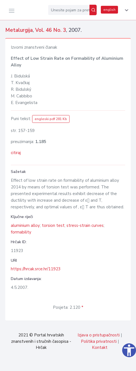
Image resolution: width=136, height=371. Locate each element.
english (109, 9)
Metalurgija (19, 30)
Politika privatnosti (99, 341)
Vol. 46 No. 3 (50, 30)
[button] (125, 10)
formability (21, 232)
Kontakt (99, 347)
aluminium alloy (25, 225)
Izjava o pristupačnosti (99, 335)
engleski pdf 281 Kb (51, 119)
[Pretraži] (93, 10)
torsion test (53, 225)
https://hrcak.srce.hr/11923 (36, 269)
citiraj (16, 152)
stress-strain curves (85, 225)
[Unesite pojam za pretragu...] (69, 10)
